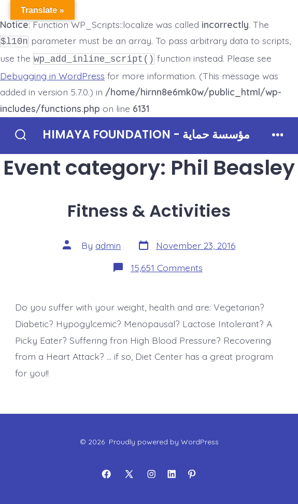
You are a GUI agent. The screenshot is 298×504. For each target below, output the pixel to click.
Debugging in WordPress (52, 73)
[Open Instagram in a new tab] (151, 472)
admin (108, 243)
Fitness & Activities (149, 208)
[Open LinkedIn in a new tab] (171, 472)
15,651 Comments (167, 265)
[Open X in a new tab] (129, 472)
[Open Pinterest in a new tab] (192, 472)
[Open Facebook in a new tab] (106, 472)
